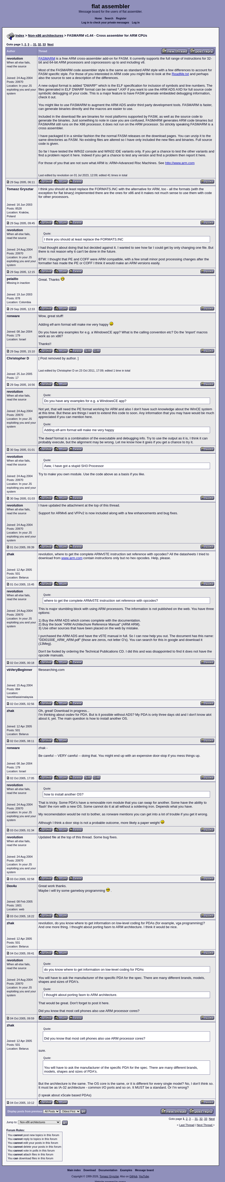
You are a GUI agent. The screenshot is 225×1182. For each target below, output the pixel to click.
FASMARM (46, 58)
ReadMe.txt (180, 74)
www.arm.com (72, 558)
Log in (136, 22)
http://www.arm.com (180, 163)
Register (121, 18)
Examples (126, 1170)
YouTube (144, 1176)
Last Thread (187, 1125)
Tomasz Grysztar (109, 1176)
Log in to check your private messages (105, 22)
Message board (144, 1170)
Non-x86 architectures (45, 35)
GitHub (133, 1176)
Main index (74, 1170)
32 (39, 44)
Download (90, 1170)
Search (109, 18)
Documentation (108, 1170)
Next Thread (205, 1125)
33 (44, 44)
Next (50, 44)
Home (98, 18)
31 (34, 44)
